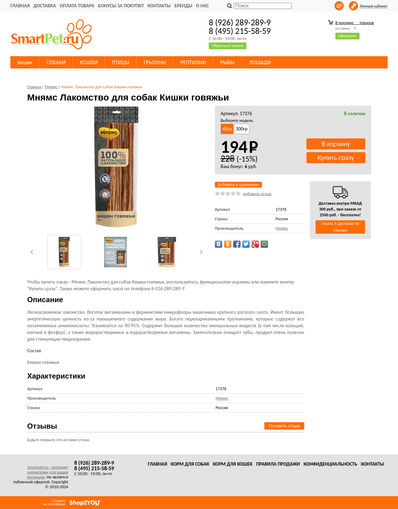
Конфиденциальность (330, 464)
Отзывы (42, 426)
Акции (24, 62)
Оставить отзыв (284, 425)
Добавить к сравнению (238, 184)
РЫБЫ (227, 62)
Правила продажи (278, 464)
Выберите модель (237, 120)
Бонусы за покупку (121, 6)
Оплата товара (77, 6)
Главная (20, 6)
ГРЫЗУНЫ (155, 62)
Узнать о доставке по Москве (340, 227)
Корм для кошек (232, 464)
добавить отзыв (257, 193)
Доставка (44, 6)
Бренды (183, 6)
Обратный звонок (228, 45)
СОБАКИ (56, 62)
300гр (242, 129)
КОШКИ (89, 62)
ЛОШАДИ (260, 62)
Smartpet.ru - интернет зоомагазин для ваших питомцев (47, 472)
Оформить (347, 35)
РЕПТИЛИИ (193, 62)
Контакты (159, 6)
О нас (202, 6)
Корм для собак (190, 464)
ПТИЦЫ (120, 62)
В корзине (354, 22)
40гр (227, 129)
